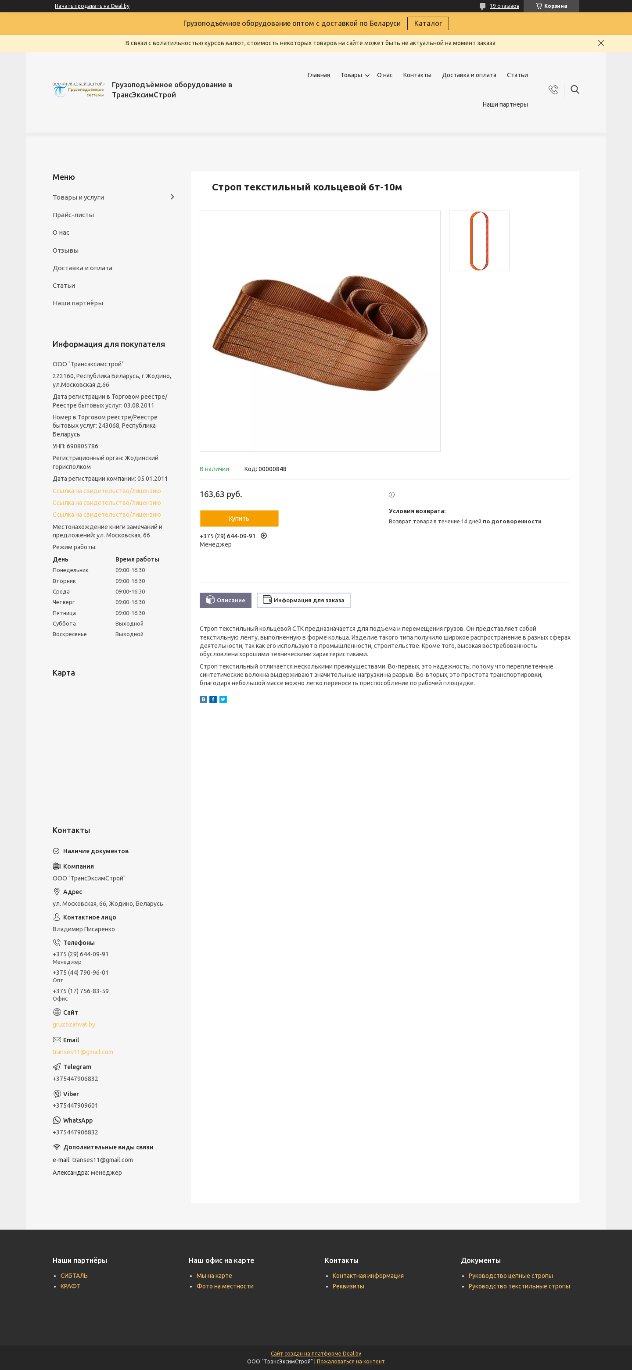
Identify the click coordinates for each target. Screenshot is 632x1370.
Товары (351, 75)
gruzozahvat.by (74, 1024)
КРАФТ (71, 1286)
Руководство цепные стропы (511, 1275)
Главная (319, 75)
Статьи (517, 75)
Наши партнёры (505, 104)
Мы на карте (214, 1275)
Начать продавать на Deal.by (92, 6)
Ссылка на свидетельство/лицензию (107, 490)
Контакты (417, 75)
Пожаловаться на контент (351, 1361)
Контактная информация (368, 1275)
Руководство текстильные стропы (519, 1286)
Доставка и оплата (469, 75)
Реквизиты (348, 1286)
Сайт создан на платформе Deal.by (316, 1353)
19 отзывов (504, 6)
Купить (239, 518)
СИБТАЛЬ (74, 1275)
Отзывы (66, 250)
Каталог (428, 23)
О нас (385, 75)
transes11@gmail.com (83, 1051)
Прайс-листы (73, 214)
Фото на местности (225, 1286)
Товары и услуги (78, 197)
